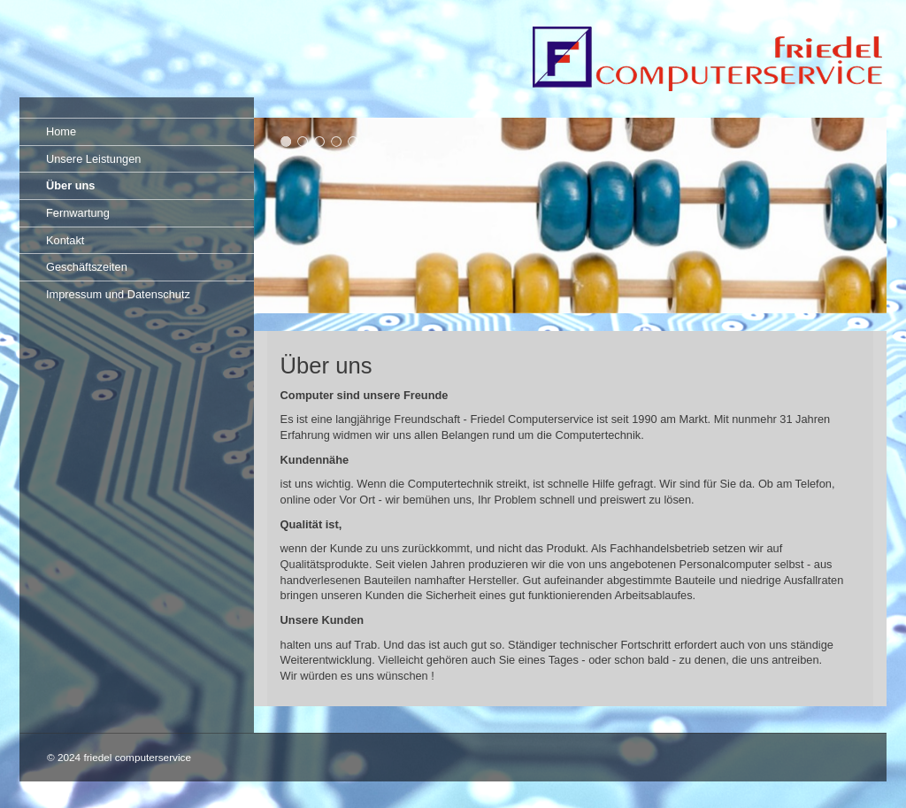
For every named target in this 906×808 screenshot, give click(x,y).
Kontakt (65, 240)
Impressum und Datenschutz (118, 294)
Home (61, 131)
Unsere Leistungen (93, 158)
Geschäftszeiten (86, 266)
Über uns (70, 185)
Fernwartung (78, 212)
